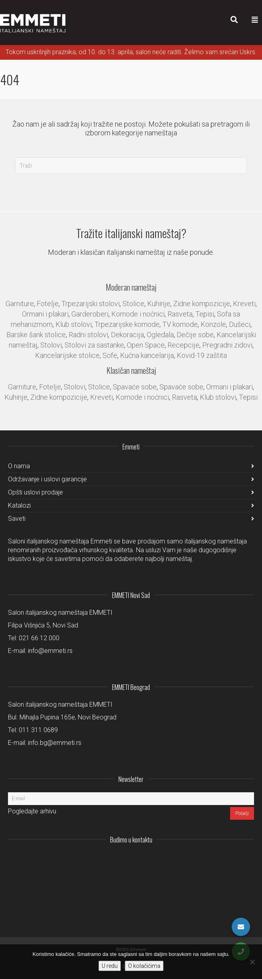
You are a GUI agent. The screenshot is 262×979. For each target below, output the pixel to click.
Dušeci (239, 324)
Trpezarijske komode (127, 324)
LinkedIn (212, 859)
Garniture (20, 303)
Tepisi (204, 314)
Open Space (146, 345)
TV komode (180, 324)
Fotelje (48, 303)
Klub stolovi (73, 324)
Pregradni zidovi (227, 345)
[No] (252, 962)
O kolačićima (144, 966)
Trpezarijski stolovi (90, 303)
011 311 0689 (38, 730)
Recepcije (183, 345)
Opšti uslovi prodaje (35, 492)
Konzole (213, 324)
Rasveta (180, 314)
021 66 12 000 (39, 638)
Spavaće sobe (135, 387)
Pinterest (247, 859)
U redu (110, 966)
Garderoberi (89, 314)
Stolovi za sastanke (94, 345)
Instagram (195, 859)
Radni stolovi (88, 334)
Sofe (109, 355)
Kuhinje (158, 303)
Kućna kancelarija (147, 355)
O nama (19, 466)
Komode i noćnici (138, 314)
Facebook (230, 859)
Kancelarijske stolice (67, 355)
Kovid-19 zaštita (202, 355)
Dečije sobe (195, 334)
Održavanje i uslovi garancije (47, 479)
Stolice (133, 303)
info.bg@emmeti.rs (54, 742)
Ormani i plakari (45, 314)
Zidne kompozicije (201, 303)
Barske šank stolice (36, 334)
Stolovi (51, 345)
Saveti (17, 518)
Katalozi (19, 505)
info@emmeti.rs (50, 651)
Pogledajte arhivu (32, 811)
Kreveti (244, 303)
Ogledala (160, 334)
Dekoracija (127, 334)
